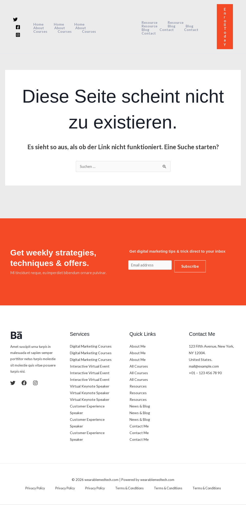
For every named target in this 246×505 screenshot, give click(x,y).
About (90, 24)
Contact (192, 28)
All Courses (139, 366)
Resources (138, 386)
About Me (138, 347)
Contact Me (139, 426)
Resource (148, 24)
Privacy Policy (44, 489)
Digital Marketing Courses (91, 347)
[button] (225, 26)
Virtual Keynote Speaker (89, 386)
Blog (144, 28)
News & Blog (140, 406)
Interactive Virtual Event (90, 366)
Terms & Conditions (126, 489)
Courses (76, 28)
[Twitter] (15, 19)
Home (38, 24)
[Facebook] (18, 27)
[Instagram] (18, 35)
